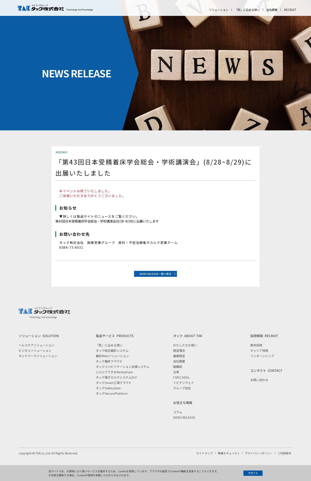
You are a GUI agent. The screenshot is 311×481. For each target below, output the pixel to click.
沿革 (176, 380)
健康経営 (179, 364)
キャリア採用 (259, 358)
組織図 (177, 374)
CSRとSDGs (181, 385)
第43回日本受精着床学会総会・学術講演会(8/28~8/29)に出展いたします (107, 221)
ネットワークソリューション (38, 364)
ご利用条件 (284, 461)
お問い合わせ (259, 388)
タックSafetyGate (108, 396)
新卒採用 (256, 353)
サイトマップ (204, 461)
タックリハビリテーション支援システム (122, 374)
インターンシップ (262, 364)
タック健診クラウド (109, 369)
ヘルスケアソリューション (36, 353)
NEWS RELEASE (184, 425)
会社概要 (271, 10)
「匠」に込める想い (247, 10)
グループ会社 (182, 396)
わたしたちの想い (185, 353)
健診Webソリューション (112, 364)
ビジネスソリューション (35, 358)
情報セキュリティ (229, 461)
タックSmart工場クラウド (114, 390)
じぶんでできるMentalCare (114, 380)
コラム (177, 420)
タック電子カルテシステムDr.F (116, 385)
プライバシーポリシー (259, 461)
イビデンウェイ (183, 390)
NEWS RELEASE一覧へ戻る (155, 276)
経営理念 (179, 358)
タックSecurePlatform (112, 401)
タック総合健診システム (112, 358)
